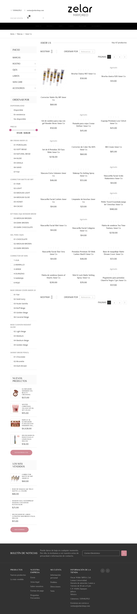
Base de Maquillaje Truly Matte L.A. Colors (22, 490)
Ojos (60, 26)
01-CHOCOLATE (20, 239)
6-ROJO (17, 282)
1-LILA (16, 260)
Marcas (38, 26)
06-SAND (18, 167)
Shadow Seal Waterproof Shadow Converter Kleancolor (23, 502)
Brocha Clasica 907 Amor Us (83, 74)
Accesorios (96, 26)
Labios (71, 26)
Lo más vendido (17, 579)
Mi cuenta (55, 570)
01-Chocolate (19, 357)
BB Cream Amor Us (113, 147)
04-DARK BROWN (21, 222)
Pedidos (53, 582)
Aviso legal (34, 582)
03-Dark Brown (20, 366)
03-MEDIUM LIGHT (22, 192)
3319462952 (16, 10)
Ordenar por (71, 51)
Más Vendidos (20, 529)
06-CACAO (18, 206)
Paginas (102, 56)
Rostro (50, 26)
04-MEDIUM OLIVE (22, 197)
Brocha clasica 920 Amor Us (113, 76)
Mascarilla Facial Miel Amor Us (53, 225)
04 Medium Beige (21, 340)
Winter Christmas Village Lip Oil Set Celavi (28, 407)
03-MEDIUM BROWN (23, 218)
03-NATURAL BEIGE (22, 154)
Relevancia (88, 51)
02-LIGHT (18, 188)
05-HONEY (18, 201)
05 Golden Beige (21, 312)
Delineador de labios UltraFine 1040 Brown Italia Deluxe (23, 516)
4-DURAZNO (19, 273)
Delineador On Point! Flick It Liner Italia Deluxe (28, 438)
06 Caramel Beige (21, 317)
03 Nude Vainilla (21, 303)
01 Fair (17, 294)
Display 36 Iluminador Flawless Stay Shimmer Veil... (28, 422)
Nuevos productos (21, 452)
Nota (52, 591)
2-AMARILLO (19, 264)
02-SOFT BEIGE (20, 149)
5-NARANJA (19, 278)
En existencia (19, 114)
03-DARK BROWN (21, 248)
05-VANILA (18, 162)
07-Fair (17, 171)
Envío (32, 577)
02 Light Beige (20, 331)
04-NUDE (18, 158)
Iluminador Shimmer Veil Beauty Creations (27, 391)
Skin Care (82, 26)
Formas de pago (37, 591)
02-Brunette (19, 361)
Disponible (18, 110)
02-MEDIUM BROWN (23, 243)
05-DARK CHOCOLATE (23, 227)
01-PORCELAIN (20, 145)
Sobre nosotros (36, 586)
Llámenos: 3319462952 (80, 599)
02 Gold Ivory (19, 299)
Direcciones (55, 587)
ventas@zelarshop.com (34, 10)
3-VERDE (17, 269)
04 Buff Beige (19, 308)
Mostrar (45, 51)
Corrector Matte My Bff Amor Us (27, 476)
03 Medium (19, 336)
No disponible (20, 119)
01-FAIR (17, 183)
